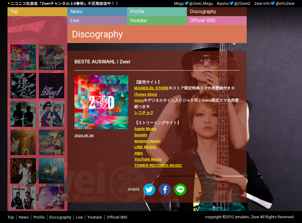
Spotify (140, 135)
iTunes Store (145, 94)
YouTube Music (148, 159)
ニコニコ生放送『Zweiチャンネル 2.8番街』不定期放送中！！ (64, 4)
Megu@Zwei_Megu (193, 4)
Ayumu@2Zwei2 (233, 4)
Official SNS (203, 20)
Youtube (138, 20)
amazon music (147, 141)
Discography (203, 11)
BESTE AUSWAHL (95, 61)
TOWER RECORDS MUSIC (158, 165)
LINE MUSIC (145, 147)
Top (14, 11)
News (76, 11)
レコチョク (144, 112)
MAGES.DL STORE (151, 88)
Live (74, 20)
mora (139, 100)
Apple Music (145, 128)
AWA (138, 153)
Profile (137, 11)
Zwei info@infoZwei (274, 4)
